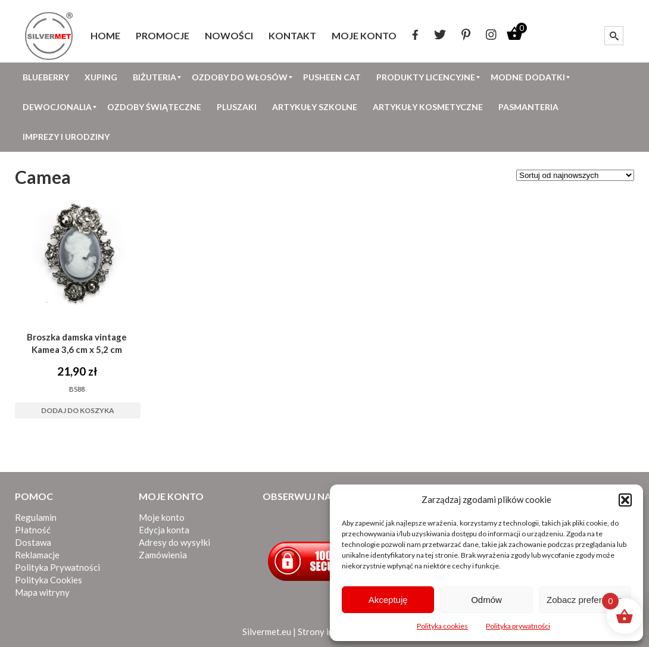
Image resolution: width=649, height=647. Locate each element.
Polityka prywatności (518, 625)
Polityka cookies (442, 625)
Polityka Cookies (48, 579)
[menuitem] (105, 35)
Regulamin (36, 517)
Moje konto (162, 517)
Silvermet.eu (266, 631)
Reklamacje (37, 554)
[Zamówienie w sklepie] (575, 175)
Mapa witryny (42, 592)
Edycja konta (164, 529)
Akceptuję (388, 600)
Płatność (33, 529)
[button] (625, 500)
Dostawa (33, 542)
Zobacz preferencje (585, 600)
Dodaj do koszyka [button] (77, 410)
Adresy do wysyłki (174, 542)
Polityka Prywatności (57, 567)
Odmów (486, 600)
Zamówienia (163, 554)
